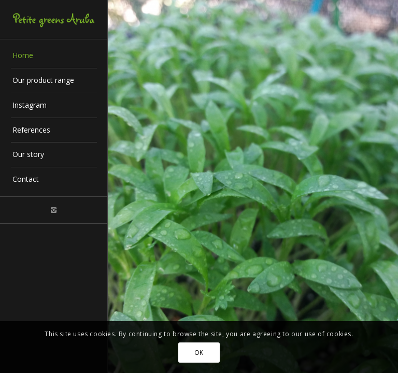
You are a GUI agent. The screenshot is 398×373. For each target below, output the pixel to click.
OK (199, 352)
